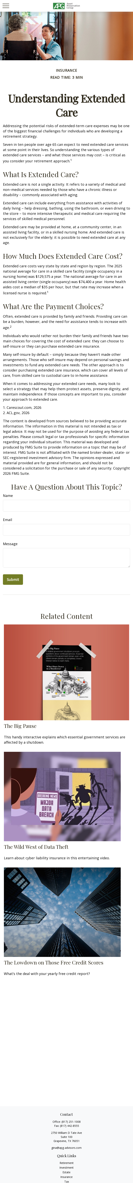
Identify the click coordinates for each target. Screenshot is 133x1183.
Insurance (66, 1177)
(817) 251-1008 (71, 1122)
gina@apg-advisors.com (66, 1148)
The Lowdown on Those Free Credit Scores (53, 962)
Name (8, 495)
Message (10, 543)
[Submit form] (13, 579)
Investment (66, 1167)
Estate (66, 1172)
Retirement (67, 1163)
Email (7, 519)
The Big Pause (20, 725)
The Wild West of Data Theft (36, 846)
